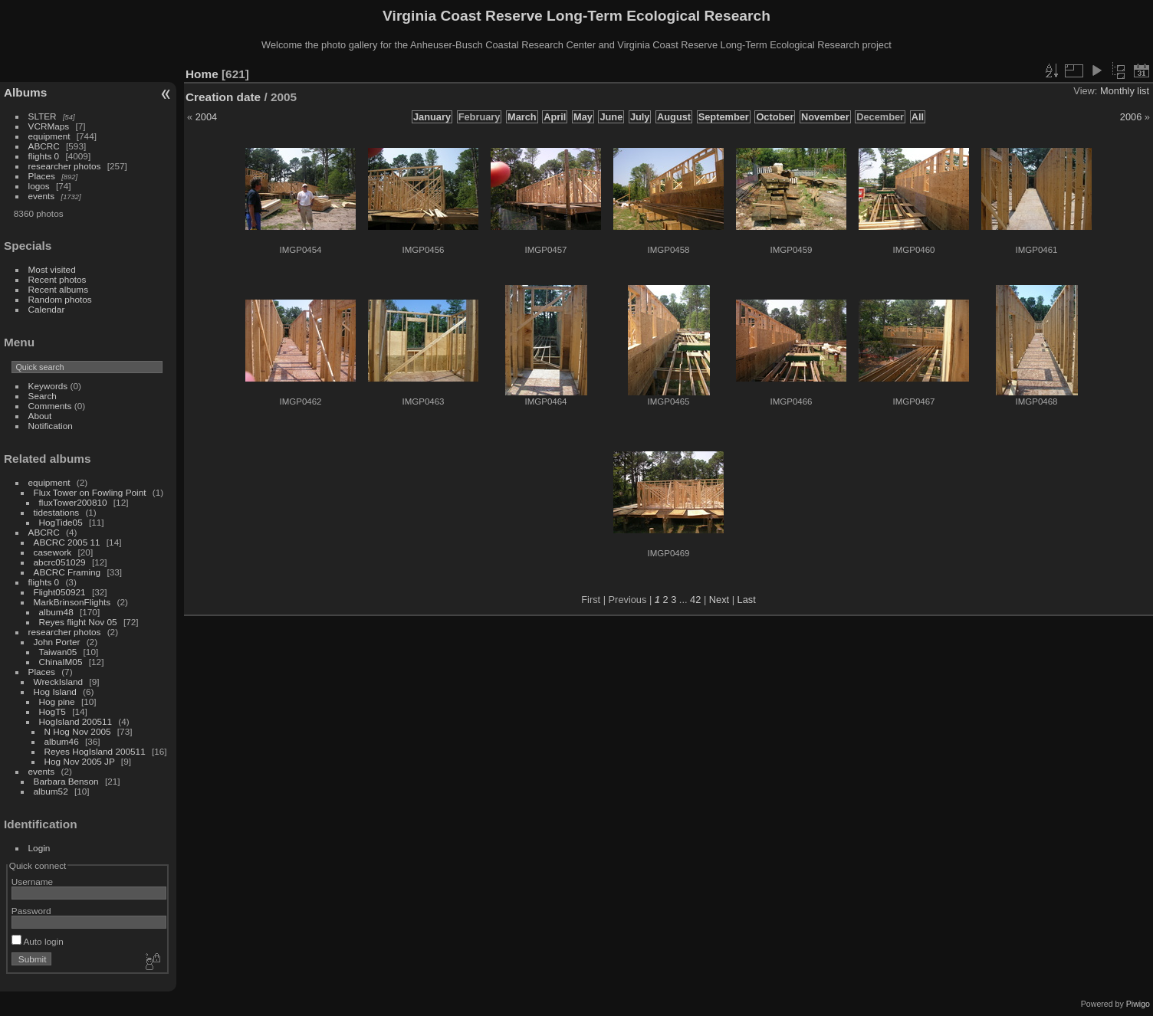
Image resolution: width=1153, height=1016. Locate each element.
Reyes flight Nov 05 (78, 622)
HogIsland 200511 (76, 721)
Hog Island (55, 691)
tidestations (57, 512)
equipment (49, 136)
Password (31, 911)
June (610, 117)
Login (39, 848)
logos (39, 186)
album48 (56, 612)
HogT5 (52, 711)
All (918, 117)
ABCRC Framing (67, 572)
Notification (50, 426)
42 (695, 599)
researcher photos (64, 166)
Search (42, 396)
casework (53, 552)
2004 (206, 117)
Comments (50, 406)
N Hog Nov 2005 (77, 731)
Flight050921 (60, 592)
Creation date (223, 96)
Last (746, 599)
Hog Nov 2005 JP (79, 761)
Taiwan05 (58, 652)
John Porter (57, 642)
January (432, 117)
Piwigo (1138, 1003)
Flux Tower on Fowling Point (90, 492)
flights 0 (44, 156)
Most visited (52, 269)
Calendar (46, 309)
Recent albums (58, 289)
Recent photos (57, 279)
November (825, 117)
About (40, 416)
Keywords (48, 386)
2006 (1131, 117)
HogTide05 (61, 522)
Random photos (60, 299)
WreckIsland (59, 682)
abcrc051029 (60, 562)
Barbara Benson (66, 781)
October (774, 117)
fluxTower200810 (73, 502)
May (583, 117)
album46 (61, 741)
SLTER (42, 116)
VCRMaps (49, 126)
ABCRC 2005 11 (67, 542)
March (522, 117)
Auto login (37, 941)
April (555, 117)
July (640, 117)
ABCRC (44, 146)
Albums (25, 92)
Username (32, 882)
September (723, 117)
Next (719, 599)
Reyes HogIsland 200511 (95, 751)
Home (202, 73)
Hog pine (57, 701)
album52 (51, 791)
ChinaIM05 (61, 662)
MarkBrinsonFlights (72, 602)
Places (41, 176)
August (674, 117)
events (41, 196)
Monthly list (1124, 91)
